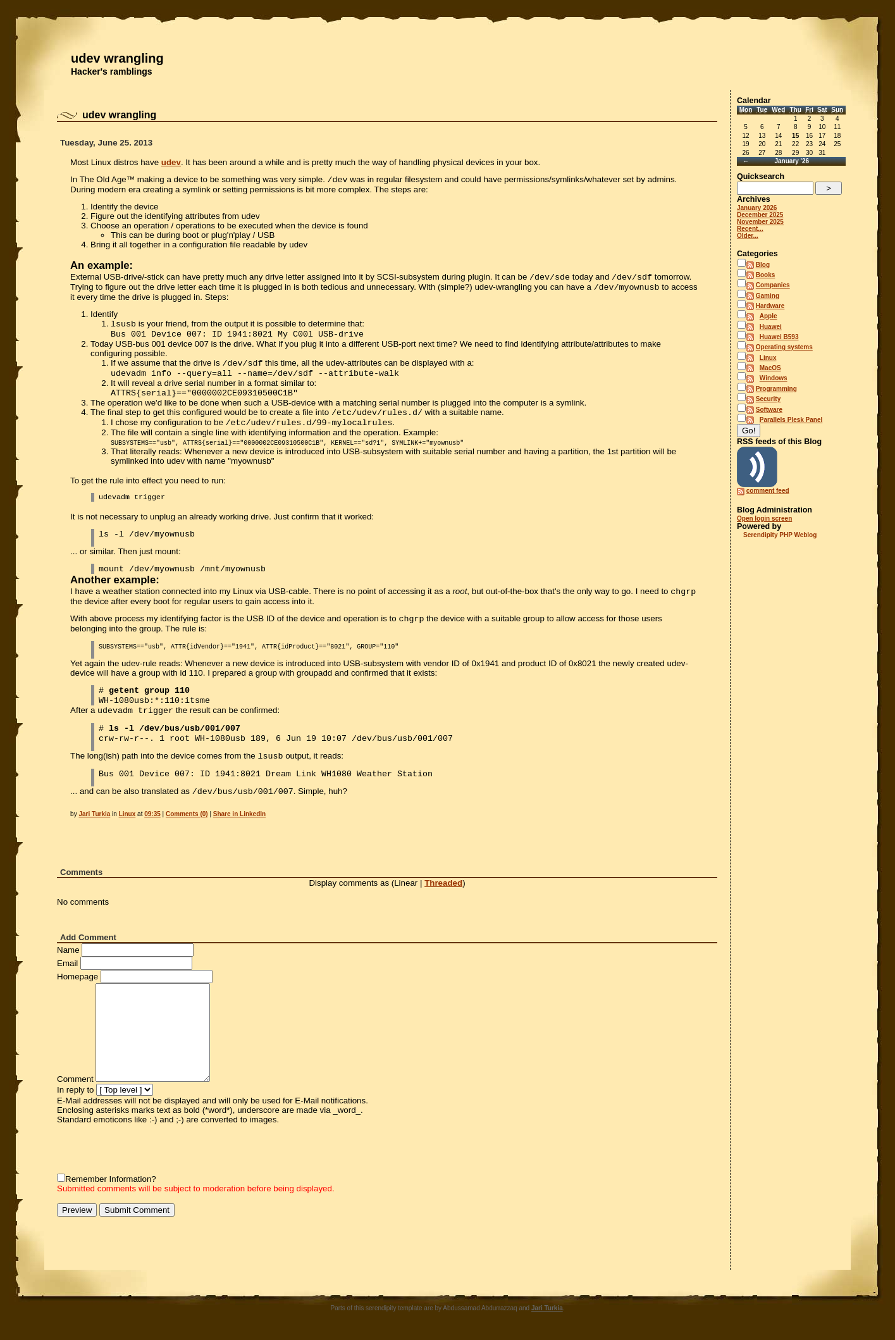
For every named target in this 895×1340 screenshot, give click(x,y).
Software (769, 409)
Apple (768, 316)
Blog (763, 264)
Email (67, 963)
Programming (776, 388)
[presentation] (153, 1149)
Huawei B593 (779, 336)
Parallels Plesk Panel (791, 419)
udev (171, 162)
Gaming (767, 295)
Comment (75, 1079)
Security (768, 398)
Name (68, 950)
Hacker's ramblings (111, 71)
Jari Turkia (94, 813)
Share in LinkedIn (239, 813)
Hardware (770, 305)
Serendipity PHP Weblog (780, 534)
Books (765, 274)
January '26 (791, 161)
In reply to (75, 1090)
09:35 (152, 813)
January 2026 (757, 207)
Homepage (77, 976)
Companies (773, 285)
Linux (127, 813)
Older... (747, 235)
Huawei (771, 326)
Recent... (750, 228)
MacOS (770, 367)
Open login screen (764, 518)
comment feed (767, 490)
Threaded (443, 883)
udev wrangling (117, 58)
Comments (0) (187, 813)
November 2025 (760, 221)
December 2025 (760, 214)
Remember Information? (110, 1179)
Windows (773, 378)
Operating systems (784, 347)
